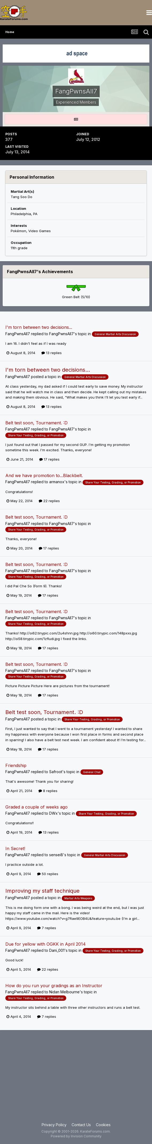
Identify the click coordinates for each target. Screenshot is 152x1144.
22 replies (49, 501)
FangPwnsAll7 (17, 333)
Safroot (55, 771)
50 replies (47, 874)
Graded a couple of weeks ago (36, 807)
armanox (56, 481)
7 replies (46, 928)
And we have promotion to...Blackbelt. (44, 475)
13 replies (51, 353)
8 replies (47, 791)
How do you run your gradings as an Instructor (53, 985)
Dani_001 (56, 950)
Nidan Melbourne (64, 992)
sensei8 (56, 854)
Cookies (103, 1124)
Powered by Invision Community (76, 1136)
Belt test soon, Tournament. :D (36, 422)
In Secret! (15, 848)
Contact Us (81, 1124)
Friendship (15, 765)
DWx (53, 813)
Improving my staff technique (42, 891)
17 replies (49, 459)
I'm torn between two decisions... (38, 327)
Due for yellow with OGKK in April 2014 (45, 944)
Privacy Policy (54, 1124)
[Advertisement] (76, 1079)
